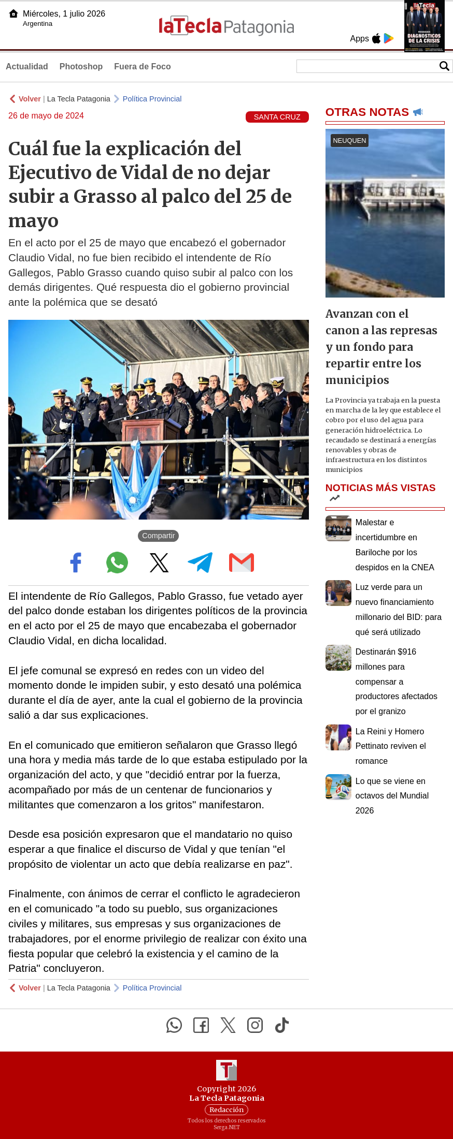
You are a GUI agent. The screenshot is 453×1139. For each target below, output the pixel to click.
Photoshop (81, 66)
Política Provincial (152, 99)
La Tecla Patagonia (78, 99)
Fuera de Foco (142, 66)
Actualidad (27, 66)
